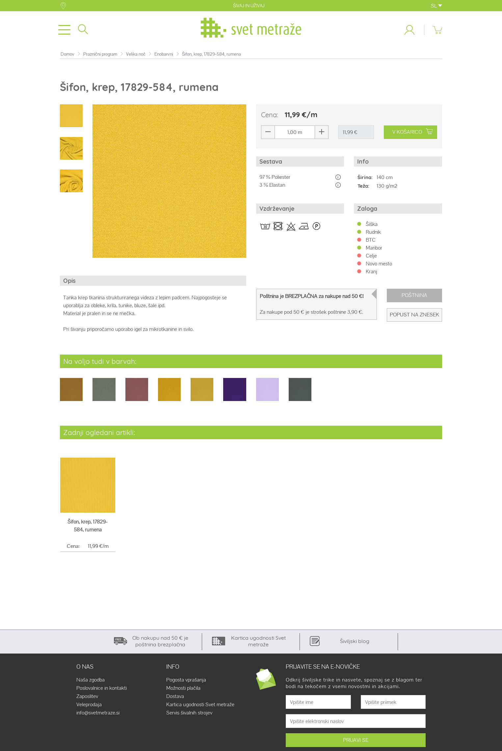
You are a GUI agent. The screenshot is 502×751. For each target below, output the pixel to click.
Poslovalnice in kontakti (101, 688)
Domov (67, 54)
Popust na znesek (414, 314)
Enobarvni (163, 54)
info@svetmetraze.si (97, 713)
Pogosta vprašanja (186, 680)
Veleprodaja (89, 704)
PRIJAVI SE (355, 740)
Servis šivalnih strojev (189, 713)
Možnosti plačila (183, 688)
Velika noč (135, 54)
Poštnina (414, 295)
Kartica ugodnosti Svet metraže (200, 704)
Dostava (175, 696)
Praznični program (100, 54)
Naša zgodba (90, 680)
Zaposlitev (87, 696)
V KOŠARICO (412, 132)
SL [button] (436, 5)
